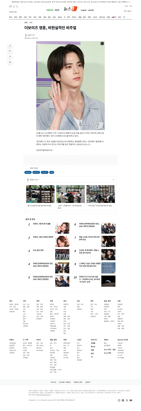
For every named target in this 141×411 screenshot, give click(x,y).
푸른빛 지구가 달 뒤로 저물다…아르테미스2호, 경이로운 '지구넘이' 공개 (89, 279)
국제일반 (52, 331)
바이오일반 (39, 350)
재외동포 (79, 309)
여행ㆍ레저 (53, 360)
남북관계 (93, 316)
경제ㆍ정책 (39, 304)
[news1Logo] (17, 392)
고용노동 (39, 314)
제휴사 (106, 340)
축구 (78, 348)
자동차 (119, 312)
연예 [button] (25, 23)
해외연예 (66, 353)
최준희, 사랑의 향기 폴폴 (41, 224)
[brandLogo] (70, 8)
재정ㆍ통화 (39, 307)
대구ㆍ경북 (66, 326)
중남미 (52, 316)
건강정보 (52, 358)
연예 (64, 340)
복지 (24, 312)
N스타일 (65, 358)
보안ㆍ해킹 (26, 353)
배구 (78, 353)
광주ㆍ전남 (66, 324)
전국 (64, 301)
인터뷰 (65, 355)
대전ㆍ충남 (66, 319)
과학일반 (25, 358)
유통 (119, 316)
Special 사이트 (123, 340)
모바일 (25, 348)
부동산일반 (12, 343)
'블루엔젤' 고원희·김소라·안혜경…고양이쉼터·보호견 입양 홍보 (28, 2)
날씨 (24, 319)
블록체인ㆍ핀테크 (109, 321)
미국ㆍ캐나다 (54, 307)
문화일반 (52, 353)
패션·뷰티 (120, 321)
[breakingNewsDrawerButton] (14, 6)
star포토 (28, 172)
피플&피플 (53, 326)
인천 (64, 312)
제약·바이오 (40, 345)
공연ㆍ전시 (53, 343)
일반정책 (11, 345)
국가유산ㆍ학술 (54, 350)
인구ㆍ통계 (39, 312)
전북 (64, 321)
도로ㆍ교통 (53, 365)
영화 (64, 348)
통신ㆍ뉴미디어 (27, 345)
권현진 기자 (31, 35)
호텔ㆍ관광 (121, 326)
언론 (51, 355)
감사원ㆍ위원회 (13, 309)
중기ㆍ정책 (121, 314)
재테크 (106, 319)
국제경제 (52, 319)
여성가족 (25, 324)
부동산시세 (12, 350)
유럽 (51, 312)
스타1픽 (120, 348)
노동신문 (91, 10)
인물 (24, 321)
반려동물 (52, 367)
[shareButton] (10, 45)
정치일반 (11, 312)
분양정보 (11, 348)
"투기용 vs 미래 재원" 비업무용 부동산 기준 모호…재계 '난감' (67, 2)
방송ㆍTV (66, 345)
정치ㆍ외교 (93, 304)
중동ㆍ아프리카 (54, 314)
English (84, 10)
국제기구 (52, 324)
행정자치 (66, 304)
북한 (91, 301)
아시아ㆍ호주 (54, 309)
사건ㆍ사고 (26, 304)
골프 (78, 358)
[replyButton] (10, 51)
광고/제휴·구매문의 (64, 382)
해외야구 (79, 345)
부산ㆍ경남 (66, 328)
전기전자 (120, 309)
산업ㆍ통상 (39, 309)
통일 (78, 307)
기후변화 (52, 321)
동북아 (52, 304)
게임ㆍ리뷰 (26, 355)
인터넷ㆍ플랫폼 (27, 343)
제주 (64, 333)
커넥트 (126, 6)
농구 (78, 355)
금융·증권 (107, 301)
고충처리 (87, 382)
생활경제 (120, 319)
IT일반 (25, 350)
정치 (10, 301)
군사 (91, 307)
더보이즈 (44, 172)
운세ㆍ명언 (53, 362)
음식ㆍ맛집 (53, 372)
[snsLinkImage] (119, 400)
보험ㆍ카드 (107, 312)
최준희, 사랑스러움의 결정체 (43, 237)
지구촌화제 (53, 328)
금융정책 (106, 307)
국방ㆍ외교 (80, 304)
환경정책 (39, 319)
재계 (119, 307)
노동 (24, 314)
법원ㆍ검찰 (26, 307)
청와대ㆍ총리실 (13, 304)
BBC (105, 343)
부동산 (11, 340)
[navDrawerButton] (10, 6)
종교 (51, 348)
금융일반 (106, 304)
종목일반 (79, 360)
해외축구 (79, 350)
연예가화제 (66, 343)
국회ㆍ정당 (12, 307)
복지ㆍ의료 (39, 343)
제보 (130, 6)
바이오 (38, 340)
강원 (64, 314)
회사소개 (53, 382)
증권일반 (106, 314)
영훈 (51, 172)
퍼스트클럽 (121, 358)
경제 (37, 301)
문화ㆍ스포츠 (94, 314)
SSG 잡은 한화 (38, 250)
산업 (119, 301)
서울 (64, 307)
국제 (51, 301)
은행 (105, 309)
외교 (78, 301)
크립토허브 (50, 10)
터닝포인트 (121, 353)
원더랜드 (36, 172)
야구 (78, 343)
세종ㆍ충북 (66, 316)
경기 (64, 309)
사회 (24, 301)
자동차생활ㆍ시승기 (55, 370)
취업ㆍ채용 (121, 328)
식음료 (119, 324)
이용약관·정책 (78, 382)
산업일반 (120, 304)
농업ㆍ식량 (39, 316)
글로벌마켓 (107, 345)
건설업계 (11, 353)
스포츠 (79, 340)
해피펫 (57, 10)
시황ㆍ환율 (107, 316)
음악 (64, 350)
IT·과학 (25, 340)
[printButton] (10, 62)
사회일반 (25, 326)
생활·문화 (53, 340)
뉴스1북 (120, 355)
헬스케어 (39, 348)
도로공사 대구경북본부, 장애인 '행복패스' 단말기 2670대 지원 (106, 2)
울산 (64, 331)
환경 (24, 316)
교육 (24, 309)
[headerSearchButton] (17, 6)
